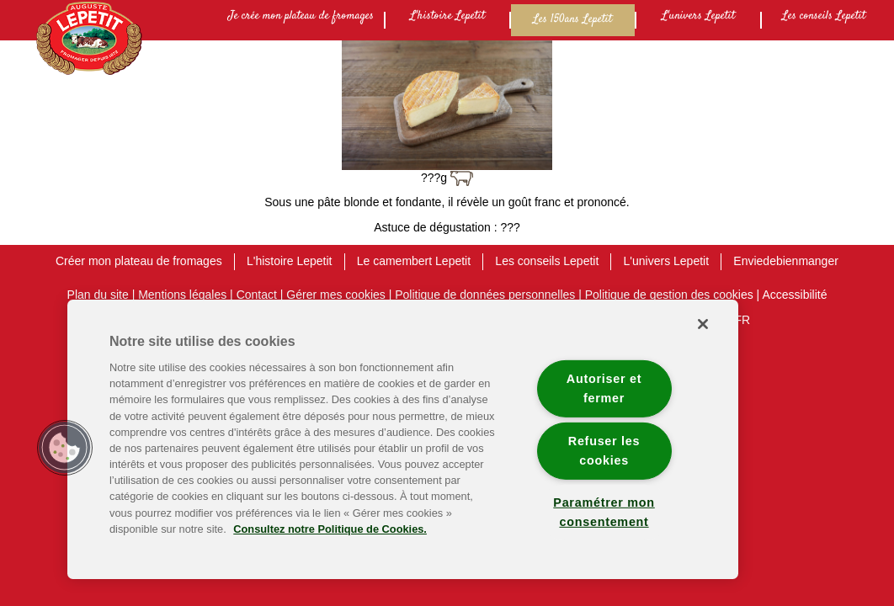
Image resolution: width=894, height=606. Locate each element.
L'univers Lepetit (698, 16)
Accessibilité (794, 294)
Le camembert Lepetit (414, 261)
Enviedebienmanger (785, 261)
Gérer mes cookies (335, 294)
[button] (65, 448)
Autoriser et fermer (604, 388)
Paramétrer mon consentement (603, 512)
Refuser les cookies (604, 450)
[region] (402, 439)
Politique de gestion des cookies (669, 294)
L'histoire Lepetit (447, 16)
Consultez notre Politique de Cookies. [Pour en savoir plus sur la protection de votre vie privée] (330, 529)
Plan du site (98, 294)
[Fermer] (702, 324)
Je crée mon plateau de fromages (301, 16)
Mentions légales (182, 294)
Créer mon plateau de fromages (139, 261)
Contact (257, 294)
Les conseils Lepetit (823, 16)
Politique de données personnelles (485, 294)
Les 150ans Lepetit (572, 19)
